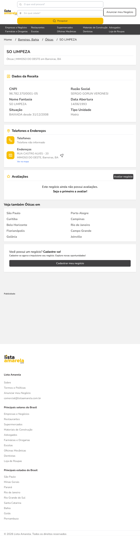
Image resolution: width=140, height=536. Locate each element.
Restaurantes (12, 419)
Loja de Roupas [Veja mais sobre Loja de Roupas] (117, 31)
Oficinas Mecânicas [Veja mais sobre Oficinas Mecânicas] (66, 31)
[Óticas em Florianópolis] (16, 231)
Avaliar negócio (123, 176)
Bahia (7, 508)
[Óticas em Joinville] (76, 237)
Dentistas (9, 456)
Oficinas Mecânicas (15, 450)
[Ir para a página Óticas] (49, 39)
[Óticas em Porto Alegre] (80, 213)
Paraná (8, 487)
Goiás (7, 513)
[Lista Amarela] (10, 12)
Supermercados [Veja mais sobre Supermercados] (65, 27)
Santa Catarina (12, 503)
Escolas (8, 445)
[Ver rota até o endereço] (40, 157)
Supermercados (13, 424)
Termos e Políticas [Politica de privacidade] (15, 388)
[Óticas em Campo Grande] (81, 231)
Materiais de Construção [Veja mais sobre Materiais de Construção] (95, 27)
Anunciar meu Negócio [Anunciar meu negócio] (119, 12)
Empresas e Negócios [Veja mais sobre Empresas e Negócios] (16, 27)
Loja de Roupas (13, 461)
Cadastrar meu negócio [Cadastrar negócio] (70, 263)
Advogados (10, 435)
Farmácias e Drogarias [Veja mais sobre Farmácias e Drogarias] (16, 31)
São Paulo (10, 477)
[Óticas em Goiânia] (12, 237)
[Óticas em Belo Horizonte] (17, 225)
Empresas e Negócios (16, 414)
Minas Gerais (11, 482)
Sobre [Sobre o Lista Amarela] (7, 382)
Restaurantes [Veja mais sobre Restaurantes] (38, 27)
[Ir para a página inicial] (8, 40)
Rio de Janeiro (12, 492)
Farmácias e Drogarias (17, 440)
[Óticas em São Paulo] (13, 213)
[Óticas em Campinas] (77, 219)
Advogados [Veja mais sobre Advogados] (115, 27)
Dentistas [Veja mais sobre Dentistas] (88, 31)
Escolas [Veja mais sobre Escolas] (35, 31)
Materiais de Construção (18, 429)
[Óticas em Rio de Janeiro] (80, 225)
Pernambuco (11, 518)
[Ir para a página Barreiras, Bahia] (28, 39)
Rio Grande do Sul (14, 498)
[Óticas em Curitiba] (12, 219)
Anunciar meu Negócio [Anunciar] (17, 393)
